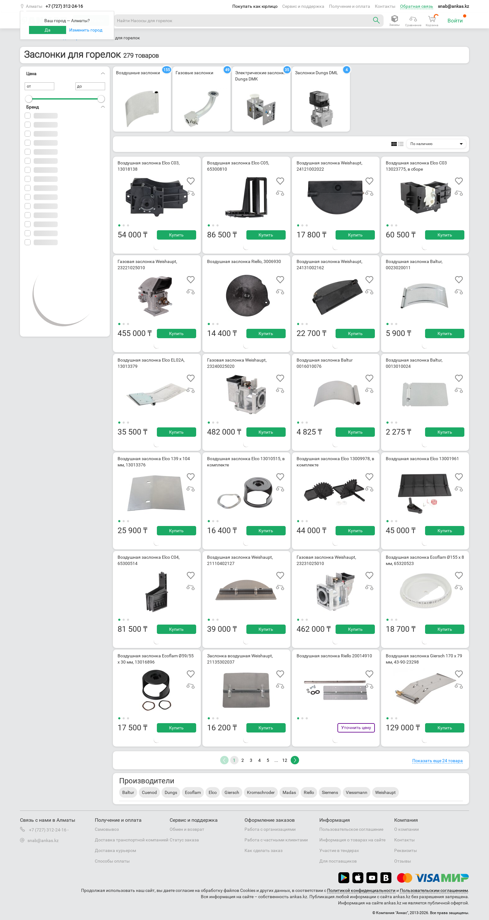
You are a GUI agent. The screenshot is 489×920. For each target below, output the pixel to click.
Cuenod (149, 792)
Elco (213, 792)
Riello (309, 792)
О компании (406, 829)
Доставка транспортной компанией (131, 839)
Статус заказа (184, 839)
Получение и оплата (349, 6)
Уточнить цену (356, 727)
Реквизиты (405, 850)
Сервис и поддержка (303, 6)
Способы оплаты (112, 861)
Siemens (330, 792)
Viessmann (356, 792)
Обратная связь (416, 6)
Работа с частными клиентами (276, 839)
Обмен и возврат (187, 829)
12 (284, 760)
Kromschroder (261, 792)
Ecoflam (193, 792)
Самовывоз (107, 829)
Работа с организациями (270, 829)
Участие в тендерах (339, 850)
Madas (289, 792)
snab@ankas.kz (453, 6)
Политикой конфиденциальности (361, 890)
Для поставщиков (338, 861)
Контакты (385, 6)
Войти (457, 19)
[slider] (28, 98)
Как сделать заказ (263, 850)
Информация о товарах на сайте (352, 839)
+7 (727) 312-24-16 (64, 6)
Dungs (171, 792)
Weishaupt (385, 792)
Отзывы (402, 861)
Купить (176, 234)
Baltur (128, 792)
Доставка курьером (115, 850)
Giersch (232, 792)
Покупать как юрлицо (255, 6)
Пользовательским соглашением (434, 890)
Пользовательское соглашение (351, 829)
